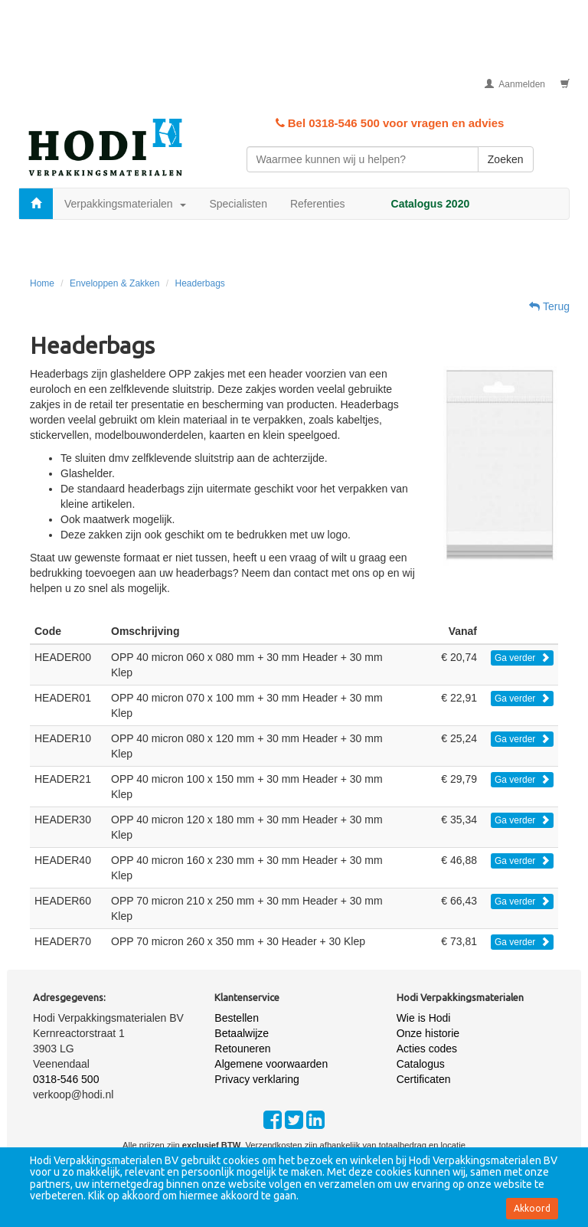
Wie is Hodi (424, 1018)
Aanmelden (515, 84)
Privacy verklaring (256, 1079)
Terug (549, 306)
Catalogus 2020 (430, 204)
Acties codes (427, 1048)
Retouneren (242, 1048)
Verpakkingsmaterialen (125, 204)
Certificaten (424, 1079)
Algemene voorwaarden (271, 1064)
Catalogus (421, 1064)
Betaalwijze (241, 1033)
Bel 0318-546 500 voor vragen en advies (390, 122)
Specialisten (238, 204)
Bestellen (236, 1018)
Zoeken (506, 159)
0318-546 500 (66, 1079)
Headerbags (199, 283)
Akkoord (532, 1208)
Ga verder (522, 658)
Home (42, 283)
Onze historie (428, 1033)
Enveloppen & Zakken (114, 283)
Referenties (317, 204)
